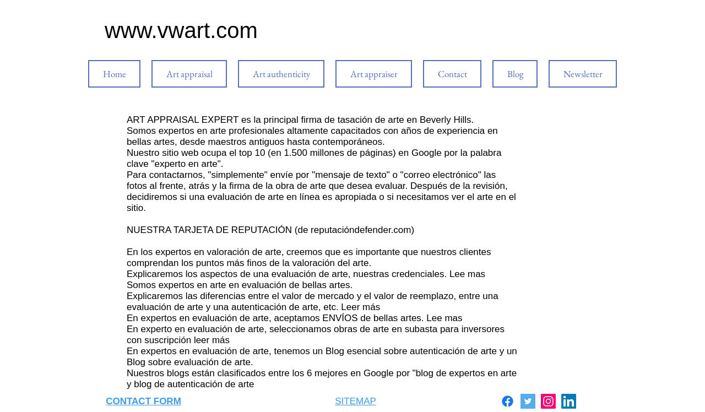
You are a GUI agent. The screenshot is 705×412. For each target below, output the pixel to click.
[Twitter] (527, 401)
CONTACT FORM (143, 401)
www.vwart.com (181, 30)
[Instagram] (548, 401)
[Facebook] (507, 401)
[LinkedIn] (568, 401)
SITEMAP (355, 401)
